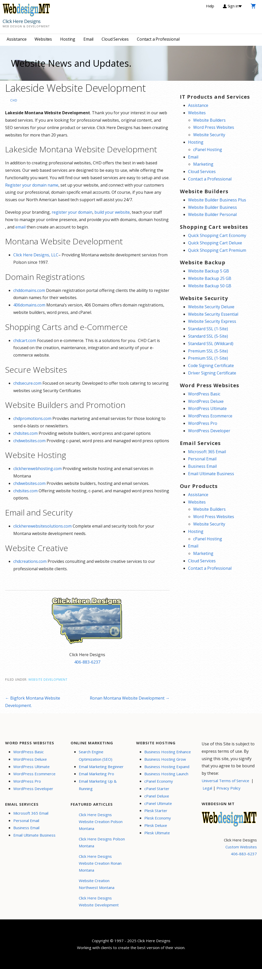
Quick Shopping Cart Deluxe (215, 243)
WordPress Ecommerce (210, 416)
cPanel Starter (156, 788)
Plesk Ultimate (157, 832)
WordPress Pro (202, 423)
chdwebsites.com (29, 440)
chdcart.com (24, 340)
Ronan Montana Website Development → (130, 698)
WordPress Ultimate (207, 408)
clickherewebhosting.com (37, 468)
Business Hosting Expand (166, 766)
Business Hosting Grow (165, 759)
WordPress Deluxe (206, 401)
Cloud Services (115, 39)
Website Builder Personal (212, 214)
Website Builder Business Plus (217, 200)
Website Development (48, 679)
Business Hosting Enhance (167, 751)
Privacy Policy (228, 788)
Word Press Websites (213, 127)
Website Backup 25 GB (209, 278)
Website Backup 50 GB (209, 286)
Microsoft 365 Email (207, 451)
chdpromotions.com (32, 418)
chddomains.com (29, 290)
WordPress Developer (209, 431)
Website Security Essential (213, 314)
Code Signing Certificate (211, 365)
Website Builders (209, 120)
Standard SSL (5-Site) (208, 336)
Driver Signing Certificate (212, 373)
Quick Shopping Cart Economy (217, 235)
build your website (112, 212)
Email (88, 39)
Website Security (209, 135)
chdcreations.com (30, 561)
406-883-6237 (87, 662)
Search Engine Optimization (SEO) (95, 755)
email (20, 227)
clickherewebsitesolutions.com (42, 526)
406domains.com (29, 305)
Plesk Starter (155, 810)
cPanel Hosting (207, 149)
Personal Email (202, 459)
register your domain (72, 212)
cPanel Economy (158, 781)
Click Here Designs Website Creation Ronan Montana (100, 863)
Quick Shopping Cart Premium (217, 250)
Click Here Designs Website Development (99, 901)
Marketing (203, 164)
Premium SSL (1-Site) (208, 358)
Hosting (67, 39)
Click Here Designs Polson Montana (102, 842)
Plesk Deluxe (155, 825)
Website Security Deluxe (211, 307)
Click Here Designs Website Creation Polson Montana (101, 821)
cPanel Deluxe (156, 796)
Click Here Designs (21, 21)
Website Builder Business (212, 207)
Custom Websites (241, 846)
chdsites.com (25, 433)
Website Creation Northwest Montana (96, 884)
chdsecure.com (27, 383)
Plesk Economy (157, 817)
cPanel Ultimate (158, 803)
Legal (207, 788)
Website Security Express (212, 321)
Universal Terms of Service (225, 780)
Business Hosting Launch (166, 773)
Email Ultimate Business (211, 473)
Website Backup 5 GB (208, 271)
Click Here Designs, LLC (35, 255)
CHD (13, 100)
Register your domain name (31, 185)
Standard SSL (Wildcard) (210, 343)
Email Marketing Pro (96, 773)
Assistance (16, 39)
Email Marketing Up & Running (98, 785)
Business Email (202, 466)
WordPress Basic (204, 394)
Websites (43, 39)
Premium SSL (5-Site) (208, 351)
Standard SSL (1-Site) (208, 329)
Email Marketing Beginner (101, 766)
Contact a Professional (158, 39)
